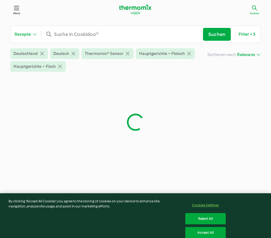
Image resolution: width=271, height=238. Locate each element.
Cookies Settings (205, 207)
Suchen (254, 13)
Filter (247, 34)
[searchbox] (124, 34)
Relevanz (246, 54)
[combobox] (124, 34)
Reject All (205, 221)
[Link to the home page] (135, 9)
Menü (16, 13)
